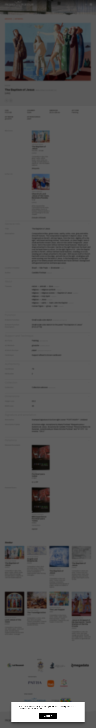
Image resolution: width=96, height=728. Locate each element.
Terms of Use (36, 709)
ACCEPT (48, 716)
